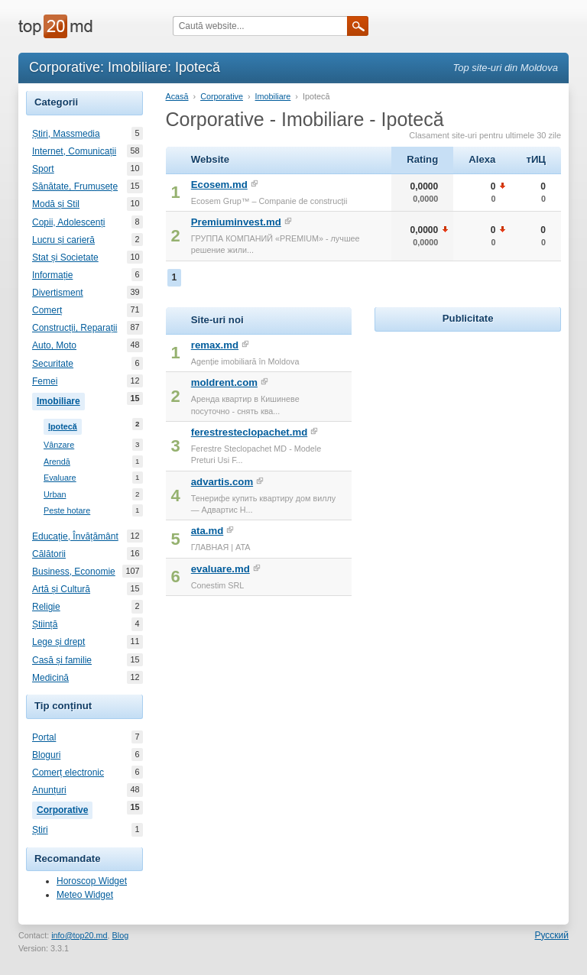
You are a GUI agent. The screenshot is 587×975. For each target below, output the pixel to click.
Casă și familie (62, 660)
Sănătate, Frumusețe (75, 186)
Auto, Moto (54, 345)
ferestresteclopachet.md (249, 432)
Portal (44, 737)
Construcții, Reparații (74, 328)
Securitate (52, 364)
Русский (551, 935)
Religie (46, 607)
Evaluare (60, 478)
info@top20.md (79, 935)
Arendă (57, 462)
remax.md (214, 345)
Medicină (50, 678)
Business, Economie (73, 571)
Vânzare (59, 445)
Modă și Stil (55, 204)
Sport (43, 169)
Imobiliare (61, 400)
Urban (55, 494)
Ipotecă (65, 425)
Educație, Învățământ (75, 536)
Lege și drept (58, 642)
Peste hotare (67, 511)
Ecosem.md (219, 184)
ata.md (207, 530)
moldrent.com (224, 382)
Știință (44, 624)
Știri (40, 830)
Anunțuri (49, 790)
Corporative (64, 808)
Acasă (177, 96)
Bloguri (46, 755)
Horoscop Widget (92, 881)
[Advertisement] (480, 430)
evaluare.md (220, 569)
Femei (44, 381)
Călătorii (49, 554)
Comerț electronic (68, 772)
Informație (52, 275)
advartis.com (222, 482)
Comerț (47, 310)
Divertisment (57, 293)
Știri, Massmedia (66, 134)
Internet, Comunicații (74, 151)
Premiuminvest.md (236, 222)
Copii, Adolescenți (68, 222)
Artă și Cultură (61, 589)
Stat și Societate (65, 257)
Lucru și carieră (63, 240)
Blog (120, 935)
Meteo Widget (85, 894)
